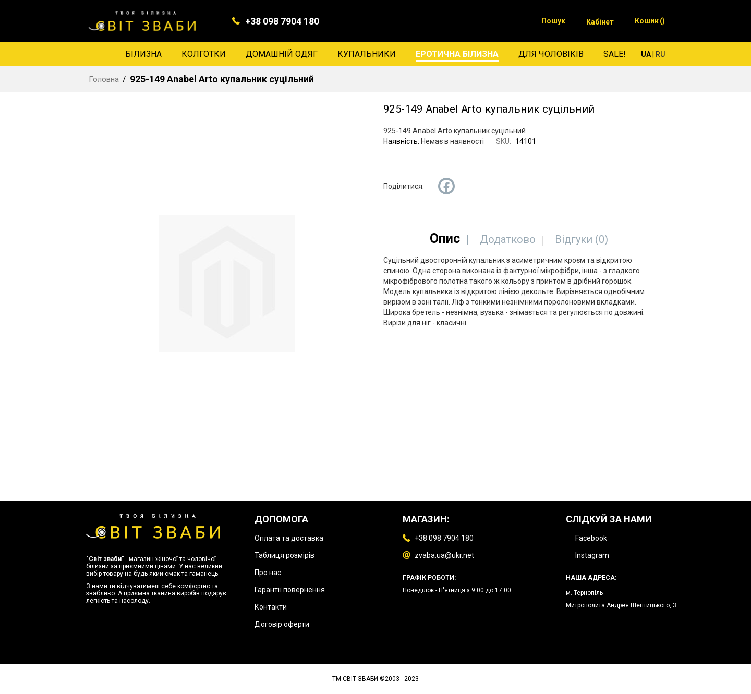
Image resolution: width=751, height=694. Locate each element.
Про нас (268, 572)
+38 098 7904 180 (282, 21)
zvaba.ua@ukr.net (444, 555)
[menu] (375, 54)
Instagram (592, 555)
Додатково (508, 239)
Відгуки (582, 239)
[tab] (445, 238)
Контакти (271, 607)
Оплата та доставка (289, 538)
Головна (104, 79)
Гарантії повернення (290, 590)
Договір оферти (282, 624)
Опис (445, 238)
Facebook (591, 538)
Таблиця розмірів (284, 555)
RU (660, 54)
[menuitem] (143, 54)
